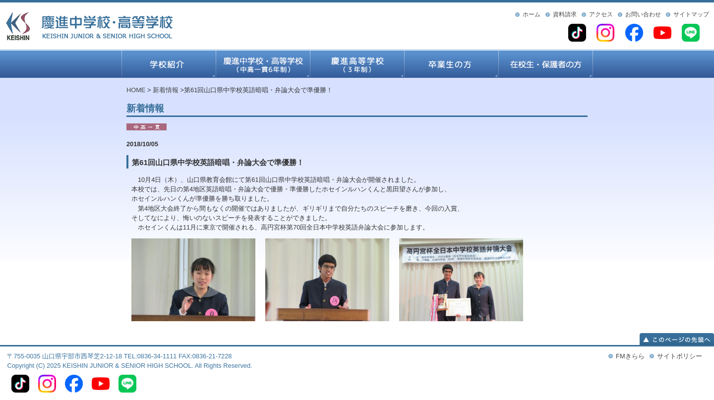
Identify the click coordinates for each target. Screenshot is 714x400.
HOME (135, 90)
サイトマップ (691, 14)
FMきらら (630, 356)
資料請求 (565, 14)
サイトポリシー (679, 356)
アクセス (601, 14)
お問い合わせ (643, 14)
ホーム (531, 14)
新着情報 (165, 90)
